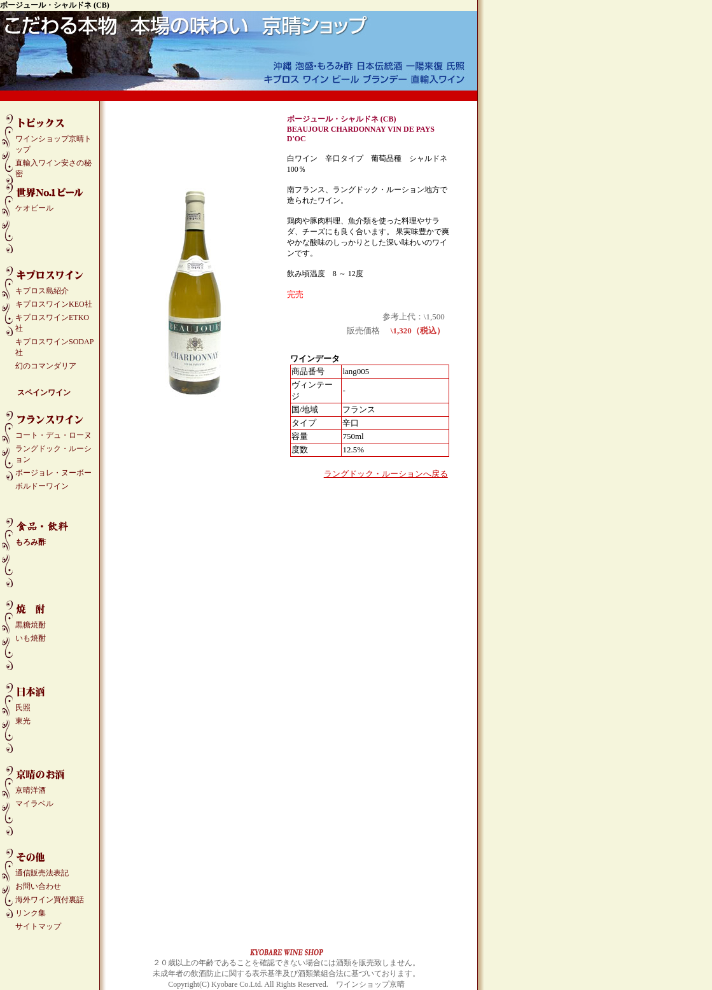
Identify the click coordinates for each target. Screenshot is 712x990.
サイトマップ (38, 926)
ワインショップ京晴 (370, 984)
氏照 (23, 707)
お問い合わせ (38, 886)
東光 (23, 720)
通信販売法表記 (42, 872)
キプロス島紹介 (42, 290)
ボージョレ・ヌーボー (53, 472)
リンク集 (30, 913)
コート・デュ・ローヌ (53, 435)
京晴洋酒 (30, 790)
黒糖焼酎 (30, 624)
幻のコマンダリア (45, 365)
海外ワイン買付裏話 (49, 899)
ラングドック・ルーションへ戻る (386, 473)
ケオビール (34, 208)
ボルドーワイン (42, 486)
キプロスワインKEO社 (53, 304)
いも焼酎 (30, 638)
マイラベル (34, 803)
